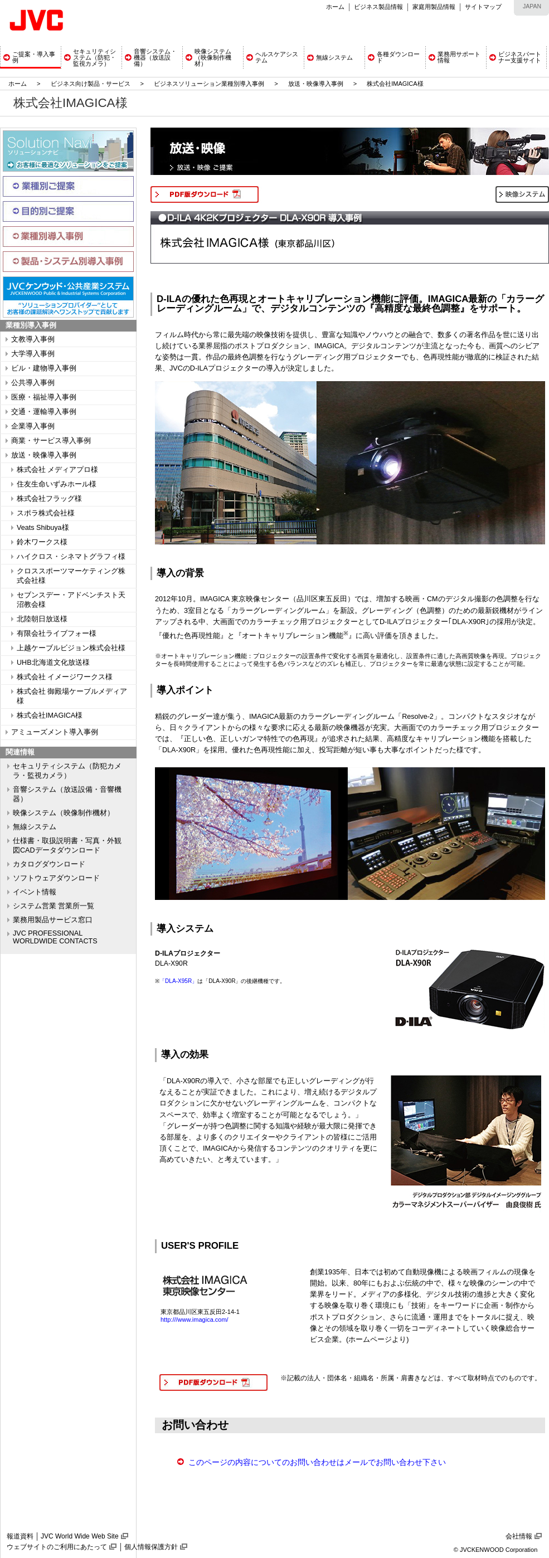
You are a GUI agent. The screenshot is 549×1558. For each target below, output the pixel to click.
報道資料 (20, 1536)
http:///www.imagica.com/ (195, 1319)
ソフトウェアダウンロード (56, 878)
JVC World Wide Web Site (80, 1536)
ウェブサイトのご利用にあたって (57, 1547)
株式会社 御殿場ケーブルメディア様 (72, 696)
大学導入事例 (33, 354)
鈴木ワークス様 (42, 542)
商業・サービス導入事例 (51, 441)
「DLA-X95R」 (178, 981)
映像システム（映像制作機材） (63, 813)
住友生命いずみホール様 (56, 484)
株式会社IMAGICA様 (49, 715)
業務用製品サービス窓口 (53, 920)
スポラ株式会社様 (46, 513)
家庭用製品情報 (433, 6)
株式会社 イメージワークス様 (65, 677)
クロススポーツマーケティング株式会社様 (71, 576)
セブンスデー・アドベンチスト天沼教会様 (71, 599)
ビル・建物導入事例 (43, 368)
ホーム (335, 6)
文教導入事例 (33, 339)
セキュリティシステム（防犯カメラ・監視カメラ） (67, 771)
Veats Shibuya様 (43, 528)
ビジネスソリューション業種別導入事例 (209, 83)
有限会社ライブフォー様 (56, 633)
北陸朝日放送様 (42, 619)
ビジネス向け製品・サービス (91, 83)
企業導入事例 (33, 426)
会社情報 (519, 1536)
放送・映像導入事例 (315, 83)
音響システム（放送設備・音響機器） (67, 794)
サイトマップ (483, 6)
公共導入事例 (33, 383)
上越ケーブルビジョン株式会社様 (71, 648)
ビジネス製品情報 (378, 6)
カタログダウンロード (49, 864)
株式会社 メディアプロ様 (58, 470)
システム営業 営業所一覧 (54, 906)
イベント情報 (34, 892)
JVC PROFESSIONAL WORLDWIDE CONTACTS (55, 937)
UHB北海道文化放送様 (53, 662)
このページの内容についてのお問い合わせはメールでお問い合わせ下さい (317, 1462)
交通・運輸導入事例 (43, 412)
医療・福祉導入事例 (43, 397)
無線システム (34, 827)
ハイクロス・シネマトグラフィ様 (71, 557)
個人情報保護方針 (151, 1547)
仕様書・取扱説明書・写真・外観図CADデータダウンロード (67, 845)
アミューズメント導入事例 (54, 732)
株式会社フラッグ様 (49, 499)
